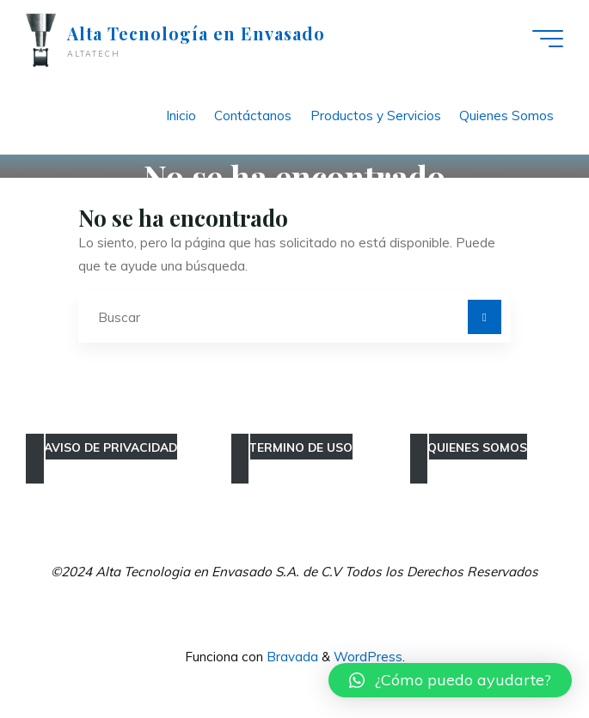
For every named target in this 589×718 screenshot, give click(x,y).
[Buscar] (485, 317)
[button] (450, 680)
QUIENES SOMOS (477, 447)
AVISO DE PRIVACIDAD (110, 447)
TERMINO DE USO (300, 447)
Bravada (290, 656)
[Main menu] (547, 38)
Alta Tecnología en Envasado (196, 33)
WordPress (368, 656)
